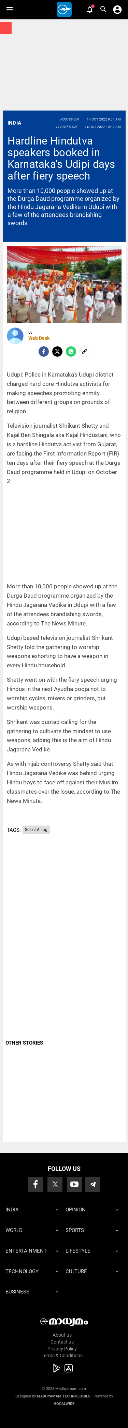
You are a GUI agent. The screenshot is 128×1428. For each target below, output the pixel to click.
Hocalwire (64, 1404)
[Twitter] (57, 351)
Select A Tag (36, 829)
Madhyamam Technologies (63, 1396)
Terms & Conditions (62, 1355)
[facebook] (43, 351)
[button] (9, 9)
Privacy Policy (62, 1348)
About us (62, 1335)
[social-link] (84, 351)
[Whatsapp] (71, 351)
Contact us (62, 1342)
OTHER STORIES (24, 1043)
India (15, 123)
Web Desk (38, 338)
